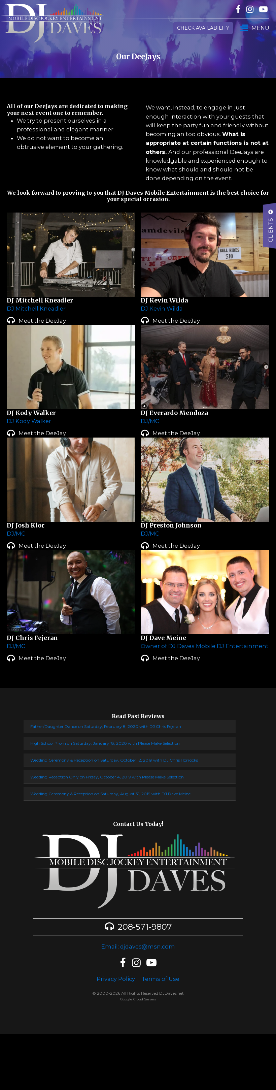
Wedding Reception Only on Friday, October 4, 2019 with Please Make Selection (107, 776)
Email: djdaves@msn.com (138, 946)
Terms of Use (160, 978)
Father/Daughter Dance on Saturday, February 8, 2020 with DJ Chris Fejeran (105, 726)
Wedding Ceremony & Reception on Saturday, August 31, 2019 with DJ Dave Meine (110, 793)
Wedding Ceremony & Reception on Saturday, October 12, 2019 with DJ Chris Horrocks (114, 760)
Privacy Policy (116, 978)
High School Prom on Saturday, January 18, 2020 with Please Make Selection (105, 743)
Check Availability (203, 28)
